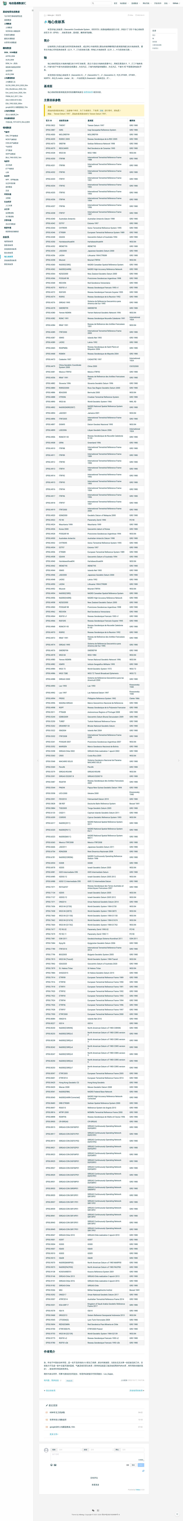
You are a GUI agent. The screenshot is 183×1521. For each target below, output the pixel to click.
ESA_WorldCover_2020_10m (16, 89)
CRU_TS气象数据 (12, 136)
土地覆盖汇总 (10, 82)
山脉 (7, 172)
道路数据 (7, 20)
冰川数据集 (10, 216)
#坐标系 (70, 1381)
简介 (154, 35)
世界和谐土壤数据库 (13, 31)
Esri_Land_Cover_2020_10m (16, 93)
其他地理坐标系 (10, 260)
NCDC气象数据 (11, 139)
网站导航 (146, 3)
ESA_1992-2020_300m (14, 104)
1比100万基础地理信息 (13, 16)
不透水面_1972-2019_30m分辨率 (18, 122)
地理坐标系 (8, 241)
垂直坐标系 (8, 264)
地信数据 (123, 3)
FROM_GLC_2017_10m (14, 96)
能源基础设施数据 (12, 231)
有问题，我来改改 (51, 1381)
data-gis (51, 16)
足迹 (7, 190)
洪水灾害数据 (10, 224)
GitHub (176, 3)
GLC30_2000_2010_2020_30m (17, 85)
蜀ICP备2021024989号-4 (111, 1515)
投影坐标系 (8, 245)
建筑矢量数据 (9, 39)
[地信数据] (124, 3)
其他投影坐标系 (10, 249)
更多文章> (54, 1434)
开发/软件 (158, 3)
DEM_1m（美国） (12, 63)
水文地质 (9, 165)
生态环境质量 (10, 183)
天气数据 (9, 150)
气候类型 (9, 147)
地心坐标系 (8, 257)
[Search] (100, 3)
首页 (115, 3)
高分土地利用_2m (12, 115)
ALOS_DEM (10, 60)
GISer (132, 15)
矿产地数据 (10, 169)
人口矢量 (9, 205)
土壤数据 (9, 27)
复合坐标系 (8, 253)
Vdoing (81, 1515)
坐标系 (58, 16)
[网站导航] (147, 3)
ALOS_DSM (10, 74)
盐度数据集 (10, 213)
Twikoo (138, 1490)
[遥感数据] (135, 3)
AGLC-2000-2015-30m (14, 100)
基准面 (155, 42)
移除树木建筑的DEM (13, 67)
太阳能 (8, 198)
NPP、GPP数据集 (12, 180)
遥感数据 (134, 3)
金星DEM (9, 71)
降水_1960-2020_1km (13, 157)
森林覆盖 (9, 187)
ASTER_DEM (10, 56)
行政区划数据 (9, 35)
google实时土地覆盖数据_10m (17, 107)
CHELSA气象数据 (12, 143)
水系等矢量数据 (10, 42)
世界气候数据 (10, 154)
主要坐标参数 (157, 45)
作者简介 (156, 49)
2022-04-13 (141, 15)
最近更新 (53, 1406)
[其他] (167, 3)
